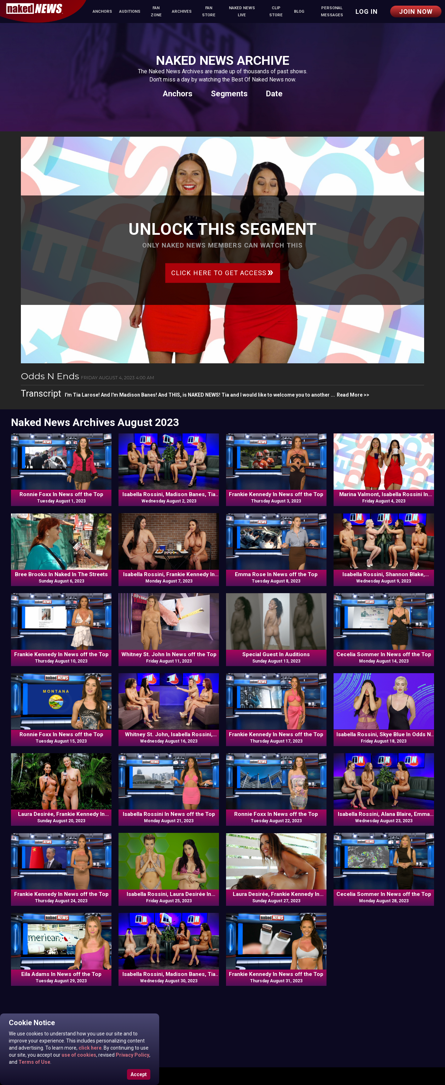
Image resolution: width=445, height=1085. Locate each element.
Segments (229, 93)
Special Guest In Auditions (276, 654)
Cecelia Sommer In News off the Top (383, 654)
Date (274, 93)
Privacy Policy (132, 1055)
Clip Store (276, 11)
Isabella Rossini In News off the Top (169, 814)
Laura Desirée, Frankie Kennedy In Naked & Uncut (276, 894)
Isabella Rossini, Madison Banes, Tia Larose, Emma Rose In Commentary (168, 494)
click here (89, 1048)
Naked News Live (242, 11)
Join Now (416, 11)
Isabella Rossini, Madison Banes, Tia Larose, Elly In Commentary (168, 974)
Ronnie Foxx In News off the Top (61, 494)
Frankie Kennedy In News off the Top (276, 494)
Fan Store (208, 11)
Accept (139, 1074)
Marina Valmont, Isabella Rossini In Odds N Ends (383, 494)
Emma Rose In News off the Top (276, 574)
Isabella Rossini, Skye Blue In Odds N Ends (383, 734)
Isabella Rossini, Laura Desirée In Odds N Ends (169, 894)
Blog (299, 11)
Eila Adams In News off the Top (61, 974)
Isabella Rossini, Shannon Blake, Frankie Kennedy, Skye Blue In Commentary (383, 574)
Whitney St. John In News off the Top (168, 654)
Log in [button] (367, 11)
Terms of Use (33, 1062)
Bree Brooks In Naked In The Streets (61, 574)
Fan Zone (156, 11)
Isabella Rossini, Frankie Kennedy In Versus (169, 574)
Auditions (129, 11)
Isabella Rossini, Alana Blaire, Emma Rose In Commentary (384, 814)
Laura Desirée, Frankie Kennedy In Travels (61, 814)
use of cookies (78, 1055)
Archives (182, 11)
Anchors (102, 11)
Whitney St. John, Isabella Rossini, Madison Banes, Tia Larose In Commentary (169, 734)
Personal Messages (332, 11)
